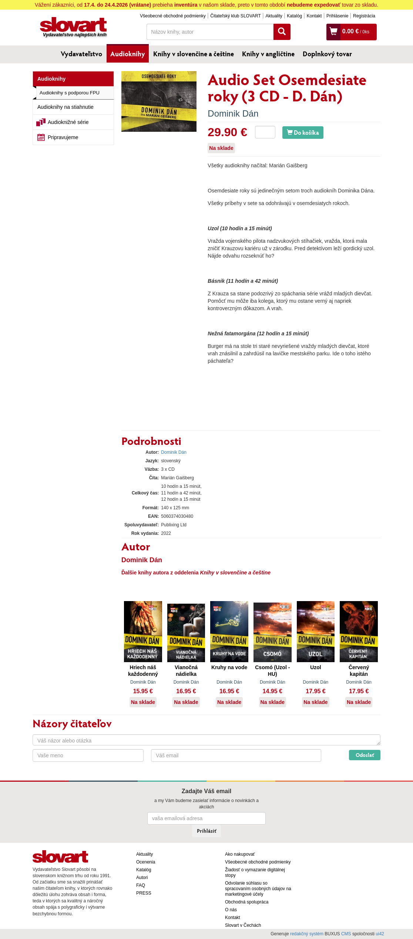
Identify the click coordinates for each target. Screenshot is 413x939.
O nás (231, 909)
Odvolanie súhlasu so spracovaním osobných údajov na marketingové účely (258, 889)
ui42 (380, 933)
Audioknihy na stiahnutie (65, 107)
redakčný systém (306, 933)
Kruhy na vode (229, 667)
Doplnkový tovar (327, 53)
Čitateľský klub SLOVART (235, 16)
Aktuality (273, 16)
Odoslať (365, 754)
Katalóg (294, 16)
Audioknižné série (68, 122)
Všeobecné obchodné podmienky (172, 16)
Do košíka (303, 132)
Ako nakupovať (240, 854)
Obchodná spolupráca (246, 902)
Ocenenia (145, 862)
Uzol (315, 667)
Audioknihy (127, 53)
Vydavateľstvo (81, 53)
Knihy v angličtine (268, 53)
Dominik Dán (233, 113)
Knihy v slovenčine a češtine (193, 53)
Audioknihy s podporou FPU (70, 92)
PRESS (143, 893)
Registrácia (364, 16)
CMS (346, 933)
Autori (142, 877)
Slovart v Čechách (243, 925)
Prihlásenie (337, 16)
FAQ (140, 885)
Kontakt (314, 16)
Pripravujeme (63, 137)
